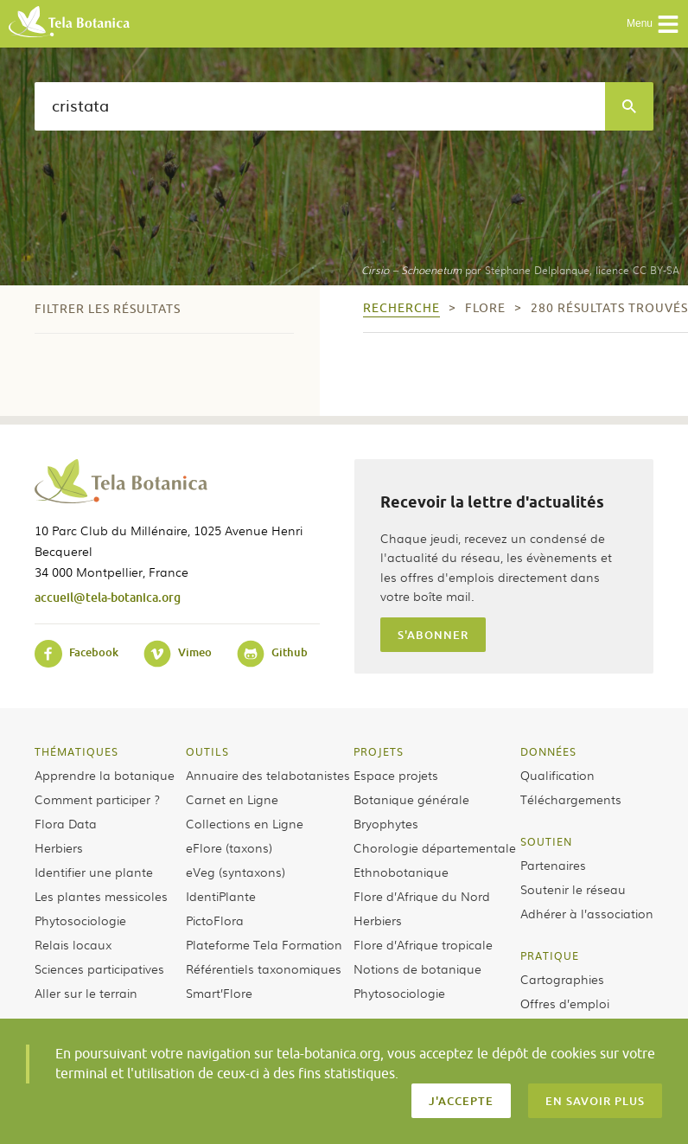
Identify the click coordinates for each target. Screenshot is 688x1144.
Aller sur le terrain (86, 992)
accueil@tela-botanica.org (108, 597)
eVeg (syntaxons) (235, 871)
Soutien (546, 841)
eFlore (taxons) (229, 847)
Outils (207, 751)
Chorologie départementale (435, 847)
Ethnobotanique (401, 871)
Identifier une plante (94, 871)
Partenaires (553, 864)
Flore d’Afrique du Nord (422, 895)
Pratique (549, 955)
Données (548, 751)
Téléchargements (570, 799)
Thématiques (76, 751)
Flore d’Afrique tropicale (423, 944)
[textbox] (320, 106)
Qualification (557, 774)
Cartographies (562, 978)
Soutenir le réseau (573, 889)
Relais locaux (73, 944)
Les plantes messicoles (101, 895)
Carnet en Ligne (232, 799)
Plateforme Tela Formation (264, 944)
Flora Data (66, 823)
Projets (379, 751)
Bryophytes (386, 823)
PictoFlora (215, 920)
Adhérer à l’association (586, 913)
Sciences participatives (99, 968)
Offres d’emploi (564, 1003)
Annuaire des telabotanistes (268, 774)
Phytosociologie (80, 920)
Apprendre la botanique (105, 774)
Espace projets (396, 774)
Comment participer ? (97, 799)
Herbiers (59, 847)
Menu (653, 24)
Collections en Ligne (244, 823)
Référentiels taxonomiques (263, 968)
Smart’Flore (219, 992)
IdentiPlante (221, 895)
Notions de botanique (417, 968)
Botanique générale (411, 799)
